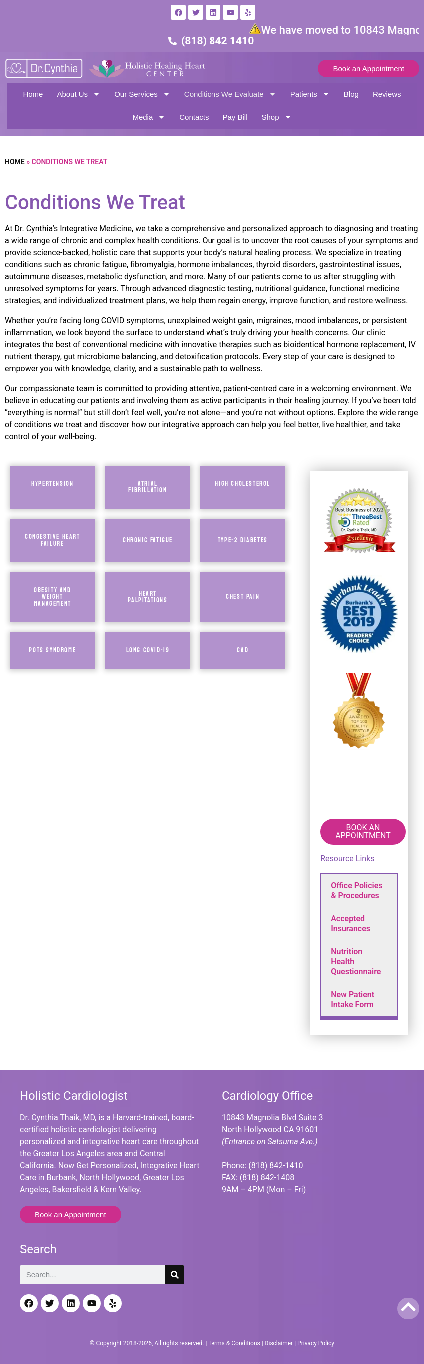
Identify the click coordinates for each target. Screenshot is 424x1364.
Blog (351, 94)
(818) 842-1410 (275, 1165)
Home (33, 94)
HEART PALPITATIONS (147, 597)
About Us (78, 94)
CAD (242, 650)
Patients (310, 94)
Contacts (194, 117)
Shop (277, 117)
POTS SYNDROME (52, 650)
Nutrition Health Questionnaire (356, 961)
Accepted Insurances (350, 923)
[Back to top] (408, 1306)
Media (148, 117)
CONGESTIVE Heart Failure (52, 540)
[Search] (174, 1274)
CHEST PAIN (242, 597)
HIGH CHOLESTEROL (242, 484)
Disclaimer (279, 1343)
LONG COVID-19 (148, 650)
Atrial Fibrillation (147, 487)
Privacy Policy (315, 1343)
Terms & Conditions (234, 1343)
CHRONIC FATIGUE (148, 540)
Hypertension (52, 484)
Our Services (142, 94)
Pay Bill (234, 117)
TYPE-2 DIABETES (243, 540)
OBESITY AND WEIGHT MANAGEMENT (52, 597)
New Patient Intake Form (352, 999)
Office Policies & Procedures (356, 890)
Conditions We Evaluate (230, 94)
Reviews (387, 94)
